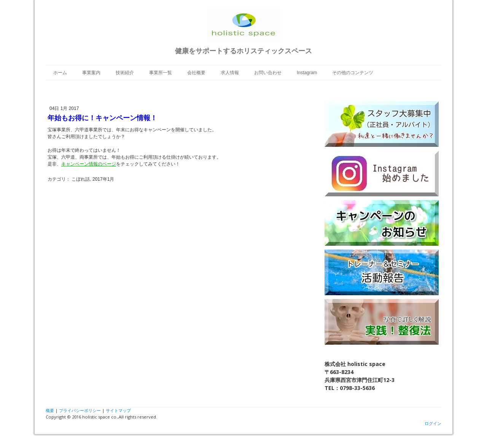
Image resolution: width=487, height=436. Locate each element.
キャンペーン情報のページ (88, 164)
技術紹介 (125, 72)
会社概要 (196, 72)
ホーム (60, 72)
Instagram (307, 72)
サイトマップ (118, 410)
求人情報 (230, 72)
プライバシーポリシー (80, 410)
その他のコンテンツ (352, 72)
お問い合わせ (268, 72)
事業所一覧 (160, 72)
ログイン (433, 423)
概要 (50, 410)
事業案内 (91, 72)
